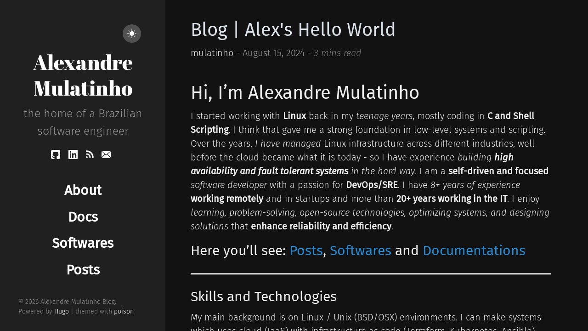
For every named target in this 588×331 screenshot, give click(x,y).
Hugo (61, 311)
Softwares (360, 250)
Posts (306, 250)
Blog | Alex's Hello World (293, 30)
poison (124, 311)
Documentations (474, 250)
